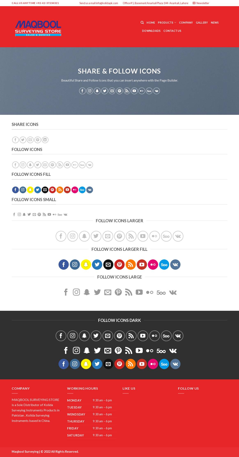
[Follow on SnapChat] (97, 90)
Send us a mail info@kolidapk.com (98, 3)
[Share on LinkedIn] (45, 140)
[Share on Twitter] (23, 140)
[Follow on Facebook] (213, 3)
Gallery (202, 22)
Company (186, 22)
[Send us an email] (225, 3)
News (215, 22)
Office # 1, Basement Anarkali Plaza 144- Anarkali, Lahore (155, 3)
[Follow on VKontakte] (156, 90)
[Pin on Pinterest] (37, 140)
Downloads (151, 30)
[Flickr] (141, 90)
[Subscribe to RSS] (127, 90)
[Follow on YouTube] (134, 90)
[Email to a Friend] (30, 140)
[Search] (142, 22)
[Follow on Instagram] (217, 3)
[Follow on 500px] (149, 90)
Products (167, 22)
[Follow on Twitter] (221, 3)
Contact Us (172, 30)
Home (151, 22)
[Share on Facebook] (15, 140)
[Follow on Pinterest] (119, 90)
